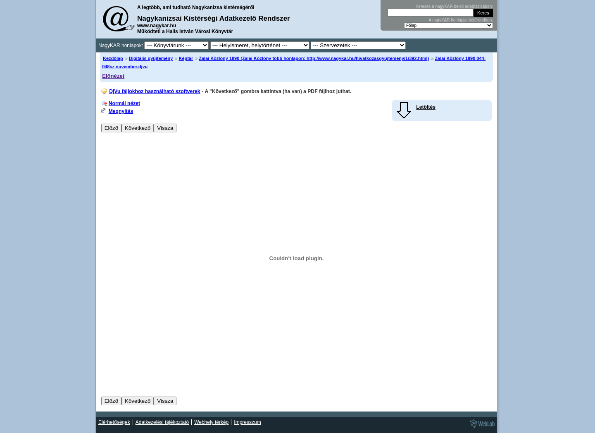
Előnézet (113, 76)
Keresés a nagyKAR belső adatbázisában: (454, 6)
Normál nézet (124, 103)
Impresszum (247, 422)
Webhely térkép (211, 422)
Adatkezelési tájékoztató (162, 422)
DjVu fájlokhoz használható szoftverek (154, 91)
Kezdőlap (113, 58)
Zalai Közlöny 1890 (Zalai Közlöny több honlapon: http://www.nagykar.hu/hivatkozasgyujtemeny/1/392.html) (314, 58)
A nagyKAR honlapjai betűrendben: (460, 20)
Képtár (186, 58)
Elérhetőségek (114, 422)
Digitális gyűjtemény (151, 58)
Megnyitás (121, 111)
